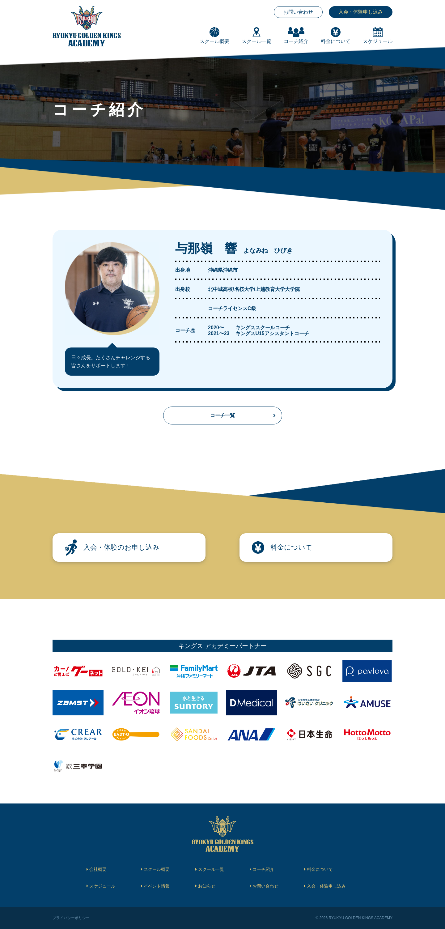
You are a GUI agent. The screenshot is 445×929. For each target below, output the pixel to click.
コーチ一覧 (222, 415)
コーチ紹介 (263, 869)
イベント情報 (157, 886)
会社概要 (98, 869)
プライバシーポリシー (71, 918)
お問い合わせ (298, 12)
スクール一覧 (211, 869)
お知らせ (206, 886)
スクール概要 (157, 869)
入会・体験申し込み (360, 12)
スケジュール (102, 886)
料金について (320, 869)
